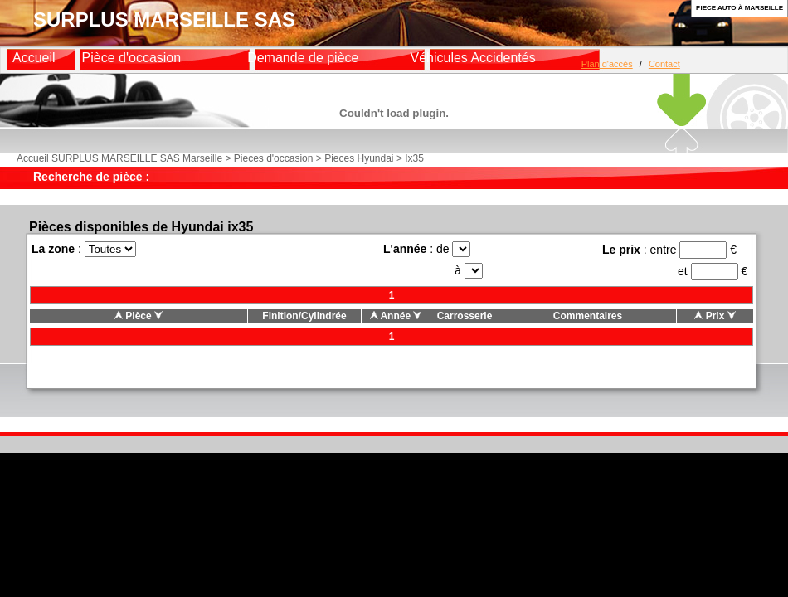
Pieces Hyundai (358, 158)
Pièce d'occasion (132, 58)
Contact (664, 64)
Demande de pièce (302, 58)
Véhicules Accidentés (472, 58)
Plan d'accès (607, 64)
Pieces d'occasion (274, 158)
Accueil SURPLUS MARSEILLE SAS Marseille (119, 158)
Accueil (34, 58)
